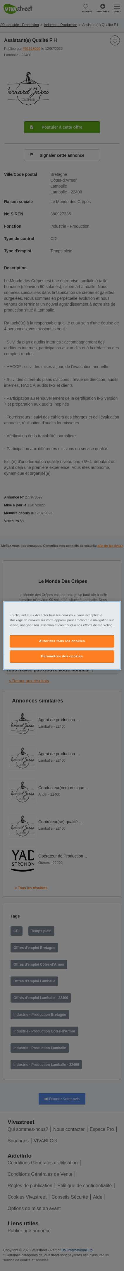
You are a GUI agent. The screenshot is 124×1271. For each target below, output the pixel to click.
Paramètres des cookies (62, 656)
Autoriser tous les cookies (62, 641)
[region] (62, 635)
